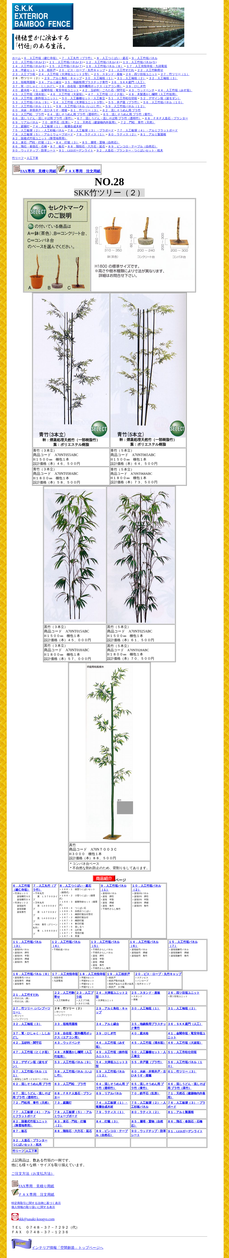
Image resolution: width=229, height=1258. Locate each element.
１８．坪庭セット (23, 70)
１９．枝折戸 (47, 70)
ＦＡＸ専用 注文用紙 (82, 171)
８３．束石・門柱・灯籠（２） (32, 142)
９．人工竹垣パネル (144, 58)
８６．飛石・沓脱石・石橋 (29, 146)
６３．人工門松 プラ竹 (28, 114)
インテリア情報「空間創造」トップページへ (57, 1248)
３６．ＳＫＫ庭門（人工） (128, 82)
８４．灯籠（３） (67, 142)
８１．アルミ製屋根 (153, 134)
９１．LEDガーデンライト (76, 150)
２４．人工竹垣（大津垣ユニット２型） (64, 74)
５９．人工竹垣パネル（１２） (125, 106)
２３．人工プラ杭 (23, 74)
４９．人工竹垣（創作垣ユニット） (35, 98)
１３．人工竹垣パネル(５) (140, 62)
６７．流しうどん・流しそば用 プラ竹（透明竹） (109, 118)
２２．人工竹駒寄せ (150, 70)
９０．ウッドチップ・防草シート (34, 150)
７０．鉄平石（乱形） (56, 122)
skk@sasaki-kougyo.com (33, 1219)
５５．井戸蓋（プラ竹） (124, 102)
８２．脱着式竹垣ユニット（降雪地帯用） (39, 138)
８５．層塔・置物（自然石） (101, 142)
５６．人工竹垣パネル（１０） (163, 102)
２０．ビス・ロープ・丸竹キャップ (82, 70)
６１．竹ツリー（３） (84, 110)
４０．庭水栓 (21, 90)
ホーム (16, 58)
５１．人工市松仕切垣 (122, 98)
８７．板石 (57, 146)
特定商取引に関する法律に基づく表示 (36, 1203)
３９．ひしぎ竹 (135, 86)
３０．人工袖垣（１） (99, 78)
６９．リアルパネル (25, 122)
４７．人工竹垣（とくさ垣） (106, 94)
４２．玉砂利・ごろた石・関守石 (103, 90)
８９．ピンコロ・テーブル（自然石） (132, 146)
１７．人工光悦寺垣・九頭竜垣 (146, 66)
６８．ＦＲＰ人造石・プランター (166, 118)
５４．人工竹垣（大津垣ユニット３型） (79, 102)
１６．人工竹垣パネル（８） (104, 66)
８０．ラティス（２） (122, 134)
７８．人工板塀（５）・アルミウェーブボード (42, 134)
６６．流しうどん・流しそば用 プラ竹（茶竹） (43, 118)
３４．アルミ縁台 (49, 82)
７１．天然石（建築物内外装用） (95, 122)
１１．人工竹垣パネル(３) (66, 62)
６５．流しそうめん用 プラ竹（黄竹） (128, 114)
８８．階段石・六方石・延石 (86, 146)
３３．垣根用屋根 (23, 82)
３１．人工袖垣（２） (131, 78)
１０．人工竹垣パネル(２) (29, 62)
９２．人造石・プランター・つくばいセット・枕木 (129, 150)
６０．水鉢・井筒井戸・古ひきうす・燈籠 (39, 110)
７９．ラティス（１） (90, 134)
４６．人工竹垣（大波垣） (67, 94)
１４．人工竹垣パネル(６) (29, 66)
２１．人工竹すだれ (121, 70)
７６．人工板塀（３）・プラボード (90, 130)
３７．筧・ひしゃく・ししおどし (34, 86)
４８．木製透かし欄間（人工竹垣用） (153, 94)
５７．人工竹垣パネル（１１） (32, 106)
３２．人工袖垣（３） (163, 78)
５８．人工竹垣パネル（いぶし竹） (79, 106)
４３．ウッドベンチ (141, 90)
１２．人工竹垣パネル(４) (103, 62)
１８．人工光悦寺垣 (92, 974)
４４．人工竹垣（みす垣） (174, 90)
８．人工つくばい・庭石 (112, 58)
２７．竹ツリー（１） (174, 74)
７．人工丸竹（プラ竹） (77, 58)
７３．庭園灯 (21, 126)
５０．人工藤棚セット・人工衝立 (83, 98)
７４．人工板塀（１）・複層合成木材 (57, 126)
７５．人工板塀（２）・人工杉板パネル (38, 130)
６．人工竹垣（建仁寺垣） (41, 58)
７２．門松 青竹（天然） (137, 122)
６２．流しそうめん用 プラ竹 (121, 110)
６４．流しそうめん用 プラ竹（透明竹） (73, 114)
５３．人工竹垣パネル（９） (31, 102)
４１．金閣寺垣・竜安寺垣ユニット (55, 90)
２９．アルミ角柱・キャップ (63, 78)
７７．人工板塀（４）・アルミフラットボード (147, 130)
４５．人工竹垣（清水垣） (29, 94)
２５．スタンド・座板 (108, 74)
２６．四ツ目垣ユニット (141, 74)
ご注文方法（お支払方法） (32, 1173)
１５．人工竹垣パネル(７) (66, 66)
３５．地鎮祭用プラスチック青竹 (86, 82)
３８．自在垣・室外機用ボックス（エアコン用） (91, 86)
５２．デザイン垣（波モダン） (160, 98)
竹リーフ (18, 158)
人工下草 (32, 158)
